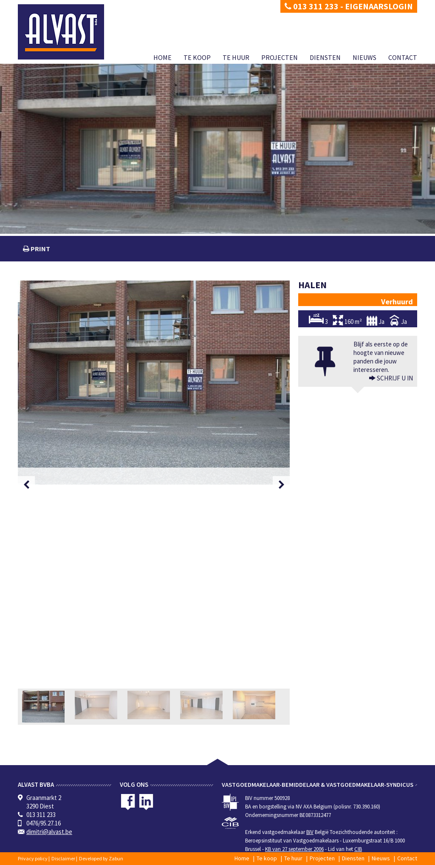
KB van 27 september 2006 (294, 849)
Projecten (279, 57)
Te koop (197, 57)
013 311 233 (312, 6)
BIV (310, 832)
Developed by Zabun (101, 858)
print (39, 248)
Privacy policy (33, 858)
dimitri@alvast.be (49, 832)
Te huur (236, 57)
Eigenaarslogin (379, 6)
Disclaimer (63, 858)
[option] (154, 383)
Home (162, 57)
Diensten (325, 57)
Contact (402, 57)
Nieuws (364, 57)
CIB (358, 849)
